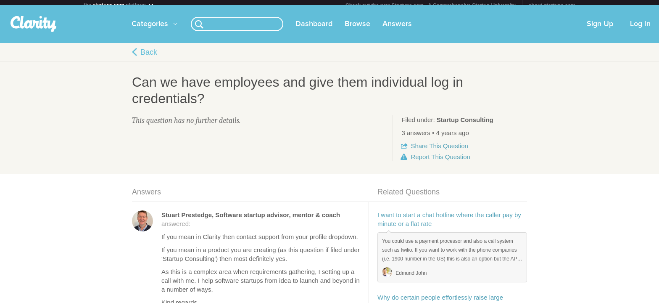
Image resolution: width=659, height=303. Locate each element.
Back (148, 57)
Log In (640, 29)
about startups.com (552, 5)
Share (439, 150)
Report (440, 161)
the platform (119, 5)
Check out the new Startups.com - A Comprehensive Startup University (430, 5)
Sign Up (600, 29)
